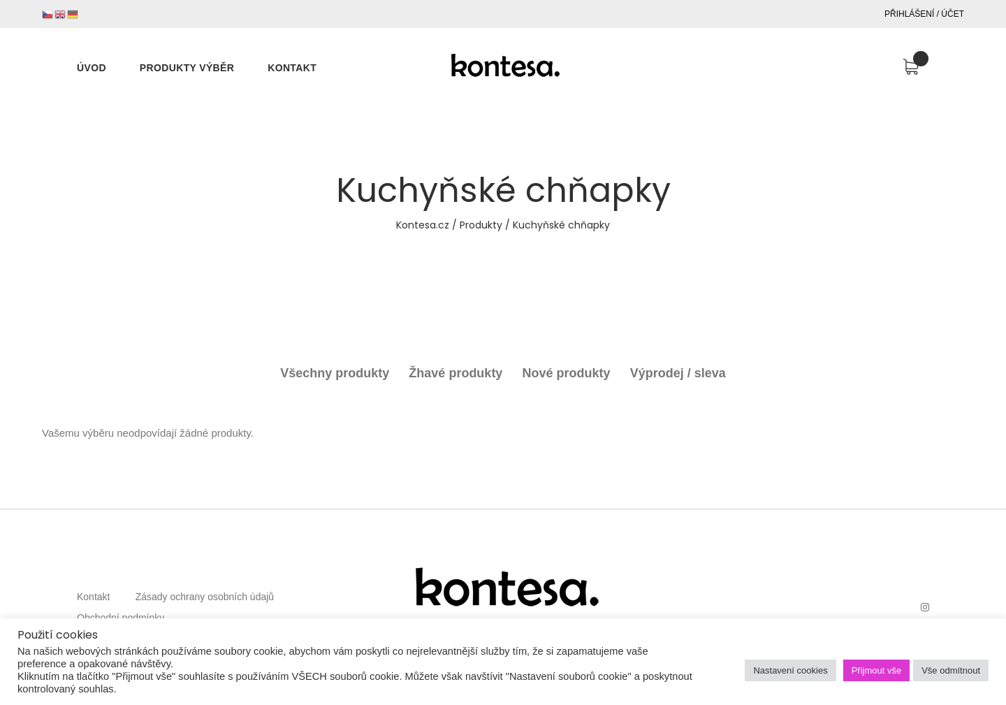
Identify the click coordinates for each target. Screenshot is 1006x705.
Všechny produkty (334, 373)
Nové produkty (567, 373)
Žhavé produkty (455, 373)
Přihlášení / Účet (924, 14)
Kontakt (93, 596)
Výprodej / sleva (678, 373)
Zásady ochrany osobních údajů (205, 596)
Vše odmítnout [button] (950, 670)
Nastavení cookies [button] (790, 670)
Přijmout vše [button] (877, 670)
